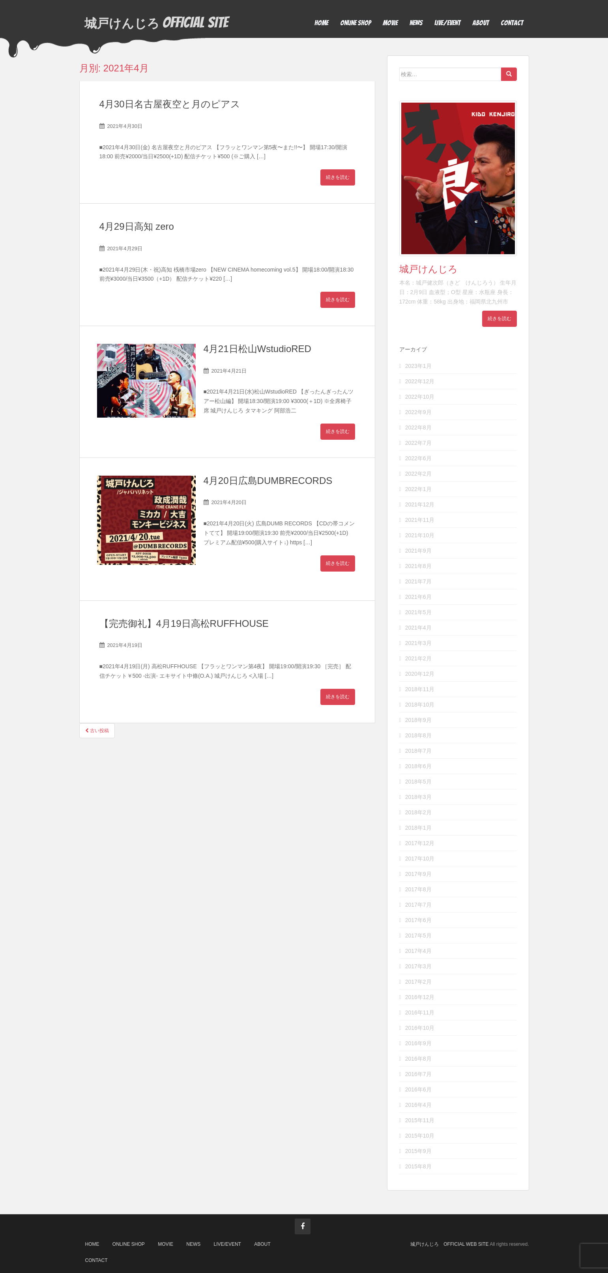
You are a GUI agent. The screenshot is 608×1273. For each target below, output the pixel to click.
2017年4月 (418, 951)
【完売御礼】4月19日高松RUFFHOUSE (184, 623)
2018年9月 (418, 720)
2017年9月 (418, 874)
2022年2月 (418, 474)
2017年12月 (420, 843)
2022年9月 (418, 412)
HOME (321, 22)
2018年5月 (418, 781)
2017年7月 (418, 905)
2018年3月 (418, 797)
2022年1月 (418, 489)
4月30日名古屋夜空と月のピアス (169, 104)
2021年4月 (418, 627)
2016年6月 (418, 1089)
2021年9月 (418, 550)
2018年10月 (420, 704)
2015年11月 (420, 1120)
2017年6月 (418, 920)
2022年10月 (420, 397)
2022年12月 (420, 381)
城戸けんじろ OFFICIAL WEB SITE (449, 1244)
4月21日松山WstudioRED (257, 348)
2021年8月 (418, 566)
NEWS (416, 22)
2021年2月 (418, 658)
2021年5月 (418, 612)
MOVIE (390, 22)
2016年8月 (418, 1059)
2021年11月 (420, 520)
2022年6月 (418, 458)
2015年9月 (418, 1151)
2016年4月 (418, 1105)
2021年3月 (418, 643)
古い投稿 (97, 730)
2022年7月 (418, 443)
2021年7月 (418, 581)
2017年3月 (418, 966)
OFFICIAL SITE (159, 23)
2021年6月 (418, 597)
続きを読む (338, 177)
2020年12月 (420, 674)
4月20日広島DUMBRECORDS (268, 480)
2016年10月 (420, 1028)
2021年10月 (420, 535)
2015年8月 (418, 1166)
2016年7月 (418, 1074)
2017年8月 (418, 889)
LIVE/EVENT (447, 22)
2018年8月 (418, 735)
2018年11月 (420, 689)
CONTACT (512, 22)
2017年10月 (420, 858)
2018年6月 (418, 766)
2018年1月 (418, 828)
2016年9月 (418, 1043)
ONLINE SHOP (355, 22)
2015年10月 (420, 1135)
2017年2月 (418, 982)
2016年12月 (420, 997)
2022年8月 (418, 427)
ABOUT (480, 22)
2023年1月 (418, 366)
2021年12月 (420, 504)
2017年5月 (418, 935)
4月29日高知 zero (136, 226)
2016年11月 (420, 1012)
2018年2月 (418, 812)
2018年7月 (418, 751)
